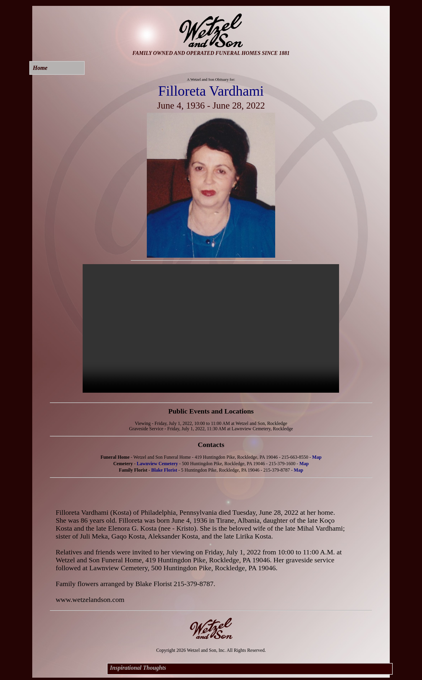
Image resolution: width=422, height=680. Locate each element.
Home (40, 68)
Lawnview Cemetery (157, 463)
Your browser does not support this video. (211, 328)
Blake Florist (164, 470)
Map (316, 457)
